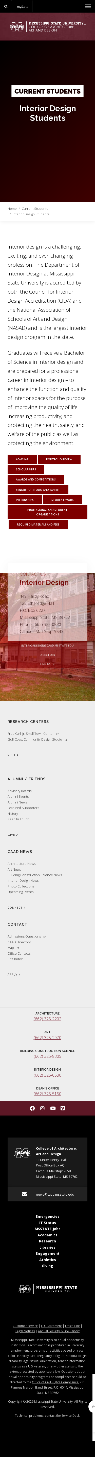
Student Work (62, 500)
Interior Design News (23, 880)
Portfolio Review (59, 459)
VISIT (13, 755)
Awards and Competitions (36, 479)
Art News (14, 869)
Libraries (47, 1247)
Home (12, 208)
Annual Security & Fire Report (59, 1331)
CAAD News (20, 851)
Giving (47, 1265)
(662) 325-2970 (47, 1037)
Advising (22, 459)
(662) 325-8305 (47, 1056)
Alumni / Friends (27, 779)
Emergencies (48, 1216)
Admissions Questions (27, 936)
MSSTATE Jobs (48, 1228)
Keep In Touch (18, 819)
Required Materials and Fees (38, 524)
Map (13, 947)
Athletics (47, 1259)
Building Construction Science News (35, 875)
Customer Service (25, 1326)
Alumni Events (18, 796)
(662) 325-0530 (47, 1075)
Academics (47, 1235)
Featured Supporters (23, 807)
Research (47, 1241)
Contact (17, 924)
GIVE (13, 834)
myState (22, 7)
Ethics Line (72, 1326)
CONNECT (17, 907)
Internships (25, 500)
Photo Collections (21, 886)
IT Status (47, 1222)
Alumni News (17, 802)
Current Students (35, 208)
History (13, 813)
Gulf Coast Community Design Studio (37, 739)
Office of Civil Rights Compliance (55, 1382)
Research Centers (28, 721)
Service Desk (71, 1415)
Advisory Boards (19, 791)
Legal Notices (25, 1331)
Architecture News (21, 863)
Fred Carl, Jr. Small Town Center (33, 733)
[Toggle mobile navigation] (88, 6)
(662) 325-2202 (47, 1019)
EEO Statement (51, 1326)
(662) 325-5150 (47, 1094)
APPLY (14, 974)
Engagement (48, 1253)
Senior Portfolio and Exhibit (38, 490)
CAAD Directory (19, 942)
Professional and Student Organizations (47, 512)
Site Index (15, 959)
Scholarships (26, 469)
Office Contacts (19, 953)
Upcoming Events (20, 891)
